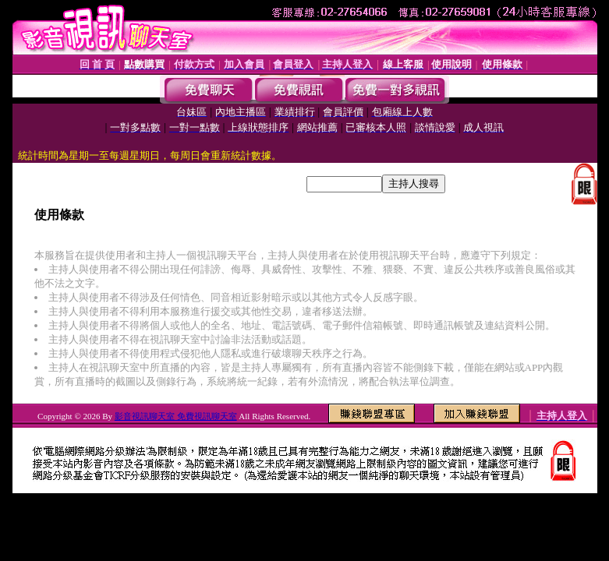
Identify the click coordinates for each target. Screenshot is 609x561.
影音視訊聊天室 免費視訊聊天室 (176, 416)
